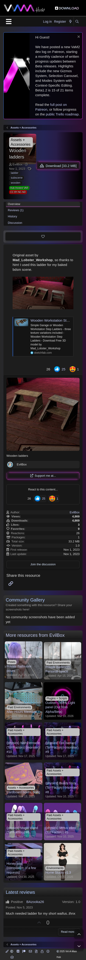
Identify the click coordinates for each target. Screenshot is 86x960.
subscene (16, 177)
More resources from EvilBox (35, 635)
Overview (14, 204)
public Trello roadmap (62, 114)
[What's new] (70, 21)
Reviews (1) (16, 210)
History (12, 216)
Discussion (15, 222)
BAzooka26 (35, 902)
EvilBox (17, 164)
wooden (15, 182)
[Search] (77, 21)
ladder (14, 173)
